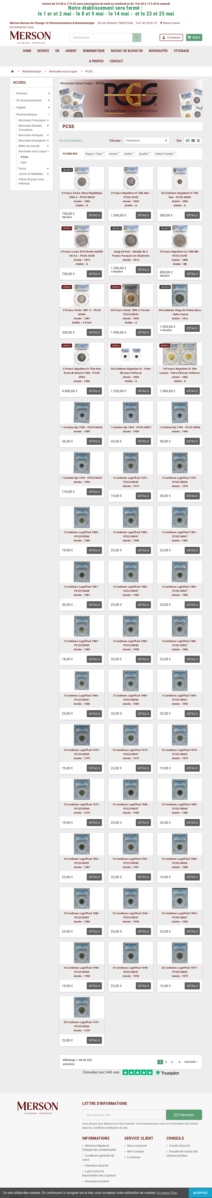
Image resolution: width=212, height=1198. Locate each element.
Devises (21, 93)
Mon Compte (135, 1137)
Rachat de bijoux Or (127, 51)
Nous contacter (137, 1132)
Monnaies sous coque (32, 151)
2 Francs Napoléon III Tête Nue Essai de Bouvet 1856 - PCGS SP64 (82, 373)
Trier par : (115, 140)
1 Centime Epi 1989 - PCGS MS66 (81, 427)
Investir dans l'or (179, 1132)
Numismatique (26, 114)
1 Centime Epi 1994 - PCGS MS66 (179, 427)
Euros (22, 168)
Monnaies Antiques (30, 135)
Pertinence (133, 140)
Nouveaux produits (97, 1167)
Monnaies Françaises (32, 120)
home (27, 51)
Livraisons (133, 1143)
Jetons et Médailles (30, 174)
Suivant (191, 1061)
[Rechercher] (105, 37)
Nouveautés (158, 51)
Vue (179, 140)
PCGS (24, 157)
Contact (116, 61)
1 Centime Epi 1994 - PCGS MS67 (81, 477)
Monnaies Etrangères (32, 140)
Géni (23, 162)
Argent (20, 107)
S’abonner (184, 1101)
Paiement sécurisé (96, 1151)
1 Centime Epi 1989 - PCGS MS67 (130, 427)
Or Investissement (28, 100)
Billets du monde (29, 146)
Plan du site (17, 1182)
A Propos (96, 61)
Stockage (181, 51)
